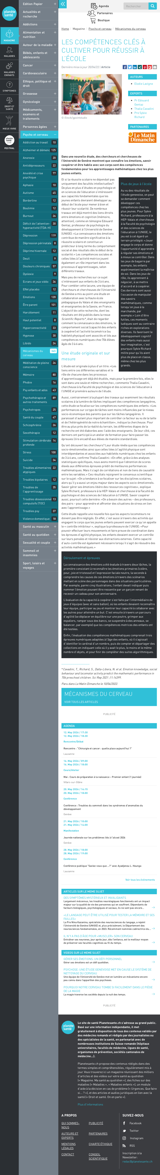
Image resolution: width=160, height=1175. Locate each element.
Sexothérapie (31, 432)
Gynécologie (31, 101)
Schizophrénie (32, 425)
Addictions (30, 24)
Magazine (9, 40)
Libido (27, 343)
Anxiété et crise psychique (33, 175)
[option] (142, 137)
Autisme (28, 192)
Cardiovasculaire (35, 73)
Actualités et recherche (31, 14)
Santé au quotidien (36, 534)
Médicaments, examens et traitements (32, 114)
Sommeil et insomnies (31, 553)
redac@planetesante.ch (137, 1161)
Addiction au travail (35, 142)
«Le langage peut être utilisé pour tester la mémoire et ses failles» (109, 916)
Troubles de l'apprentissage (33, 489)
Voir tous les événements (140, 879)
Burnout (28, 216)
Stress (27, 452)
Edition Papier (33, 4)
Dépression (30, 235)
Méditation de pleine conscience (36, 365)
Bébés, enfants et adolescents (35, 55)
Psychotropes (31, 409)
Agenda (103, 6)
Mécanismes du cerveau (33, 353)
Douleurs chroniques (36, 266)
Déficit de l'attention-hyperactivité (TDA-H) (37, 225)
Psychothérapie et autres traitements (35, 400)
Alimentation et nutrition (34, 34)
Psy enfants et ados (35, 390)
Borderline (30, 200)
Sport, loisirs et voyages (34, 565)
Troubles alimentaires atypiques (37, 470)
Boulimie (28, 208)
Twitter (130, 1131)
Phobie (27, 382)
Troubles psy (31, 511)
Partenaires (104, 13)
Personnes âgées (35, 126)
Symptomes (9, 90)
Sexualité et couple (36, 542)
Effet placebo (31, 289)
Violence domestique (36, 518)
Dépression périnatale (37, 243)
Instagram (132, 1138)
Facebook (132, 1123)
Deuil (26, 258)
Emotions (29, 297)
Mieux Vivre (9, 128)
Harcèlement (31, 312)
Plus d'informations (90, 1104)
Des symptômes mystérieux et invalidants (95, 897)
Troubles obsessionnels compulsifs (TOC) (38, 501)
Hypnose (28, 335)
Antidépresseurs (34, 165)
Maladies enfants (9, 73)
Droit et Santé (9, 107)
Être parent (30, 304)
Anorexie (28, 157)
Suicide (27, 460)
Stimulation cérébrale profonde (37, 442)
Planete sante (9, 13)
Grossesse (30, 93)
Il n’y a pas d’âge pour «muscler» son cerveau (98, 936)
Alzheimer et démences (38, 150)
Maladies (9, 56)
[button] (125, 67)
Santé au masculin (36, 526)
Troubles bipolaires (35, 479)
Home (65, 28)
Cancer (28, 65)
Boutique (103, 20)
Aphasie (28, 185)
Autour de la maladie (37, 45)
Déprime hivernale (34, 250)
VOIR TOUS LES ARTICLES (81, 702)
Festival (9, 148)
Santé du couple (33, 417)
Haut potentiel (32, 320)
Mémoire (28, 374)
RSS (128, 1146)
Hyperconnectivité (34, 327)
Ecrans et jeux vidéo (35, 281)
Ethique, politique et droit (37, 83)
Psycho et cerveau (35, 134)
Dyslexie (28, 274)
